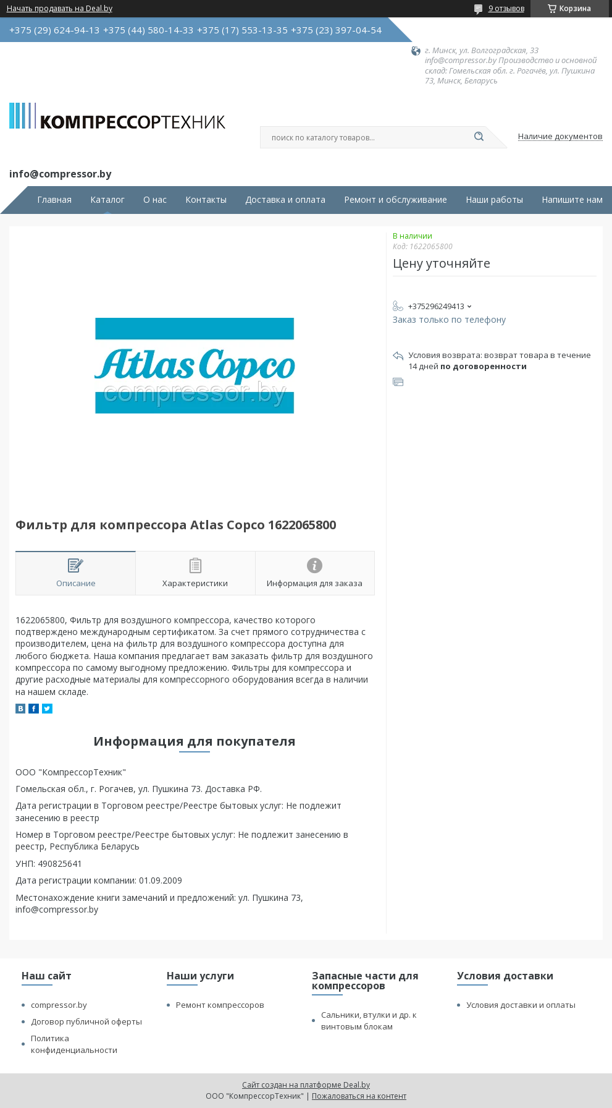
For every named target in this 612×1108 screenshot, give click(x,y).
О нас (155, 199)
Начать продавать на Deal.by (59, 8)
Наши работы (494, 199)
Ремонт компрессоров (220, 1004)
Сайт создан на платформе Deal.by (306, 1085)
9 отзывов (506, 8)
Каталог (107, 199)
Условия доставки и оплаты (521, 1004)
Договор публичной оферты (86, 1021)
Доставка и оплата (285, 199)
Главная (54, 199)
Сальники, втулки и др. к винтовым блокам (369, 1020)
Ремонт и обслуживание (395, 199)
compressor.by (59, 1004)
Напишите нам (572, 199)
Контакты (206, 199)
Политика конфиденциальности (74, 1044)
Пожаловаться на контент (359, 1096)
